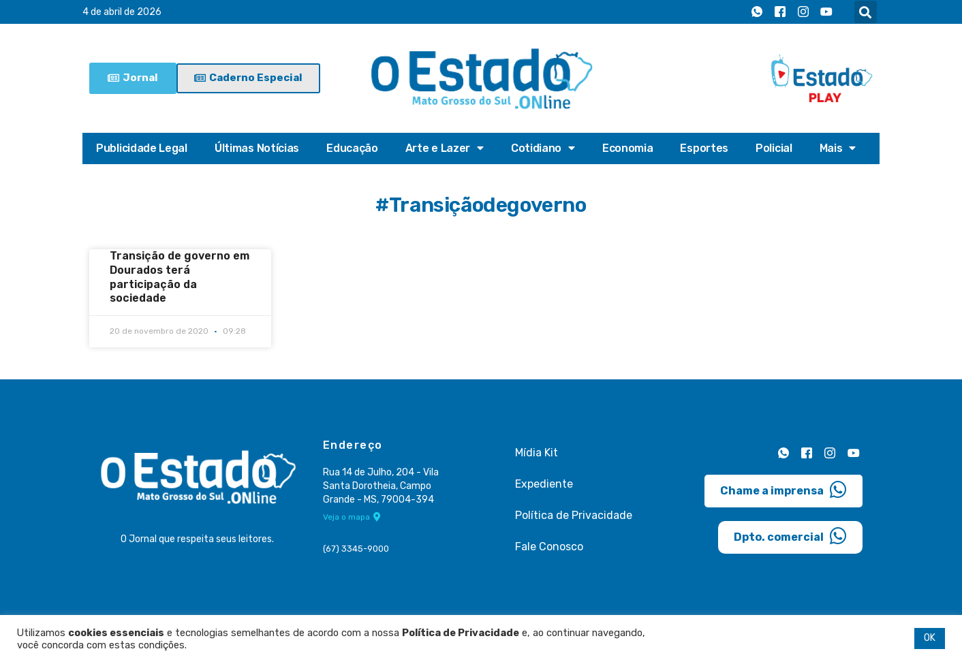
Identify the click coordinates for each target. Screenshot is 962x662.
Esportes (704, 148)
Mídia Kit (536, 452)
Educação (352, 148)
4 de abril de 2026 (121, 12)
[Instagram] (803, 12)
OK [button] (929, 638)
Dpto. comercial (790, 536)
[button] (865, 12)
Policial (774, 148)
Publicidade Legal (141, 148)
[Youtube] (826, 12)
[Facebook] (780, 12)
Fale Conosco (549, 546)
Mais (838, 148)
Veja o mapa (352, 517)
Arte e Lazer (444, 148)
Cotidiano (543, 148)
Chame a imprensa (783, 489)
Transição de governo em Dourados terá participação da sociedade (179, 276)
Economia (627, 148)
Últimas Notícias (257, 148)
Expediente (544, 483)
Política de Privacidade (573, 515)
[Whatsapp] (757, 12)
